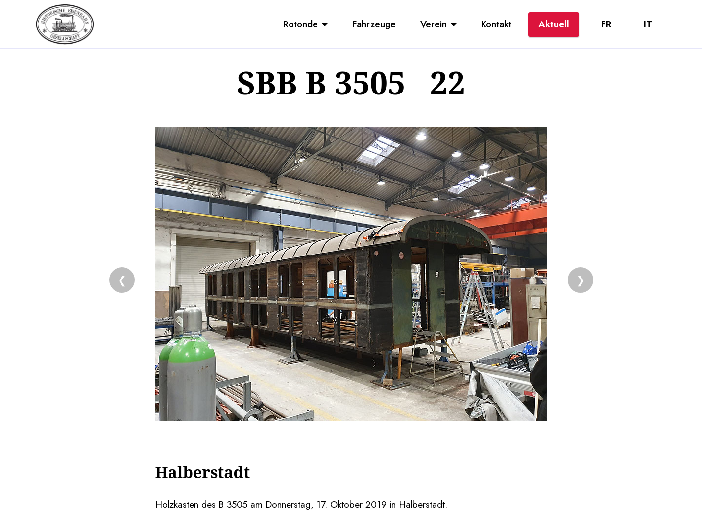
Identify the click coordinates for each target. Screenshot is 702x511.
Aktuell (553, 24)
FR (606, 24)
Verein (433, 24)
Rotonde (300, 24)
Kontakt (496, 24)
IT (648, 24)
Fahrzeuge (374, 24)
